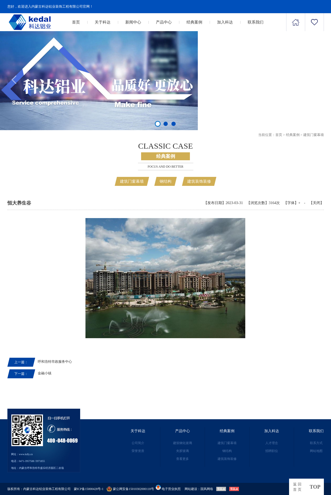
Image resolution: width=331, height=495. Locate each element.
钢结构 (165, 181)
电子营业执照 (168, 489)
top (315, 487)
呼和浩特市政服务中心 (55, 362)
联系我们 (255, 22)
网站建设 (191, 489)
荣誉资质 (138, 451)
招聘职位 (271, 451)
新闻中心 (133, 22)
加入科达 (225, 22)
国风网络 (206, 489)
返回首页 (298, 487)
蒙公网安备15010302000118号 (133, 489)
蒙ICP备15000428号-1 (89, 489)
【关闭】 (316, 203)
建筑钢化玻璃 (182, 443)
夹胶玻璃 (182, 451)
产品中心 (164, 22)
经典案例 (194, 22)
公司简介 (138, 443)
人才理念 (271, 443)
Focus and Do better (166, 166)
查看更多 (182, 459)
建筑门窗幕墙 (313, 135)
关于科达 (103, 22)
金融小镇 (44, 373)
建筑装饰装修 (199, 181)
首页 (76, 22)
